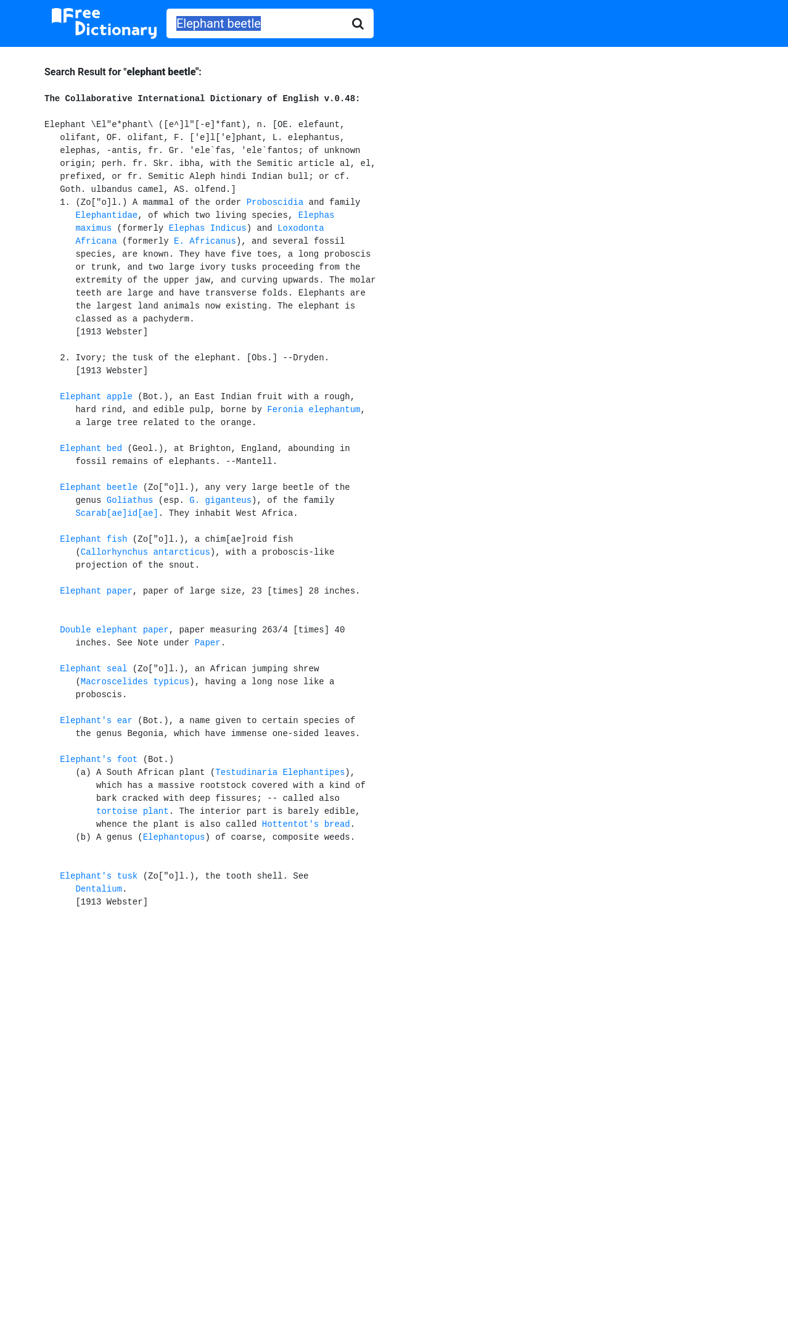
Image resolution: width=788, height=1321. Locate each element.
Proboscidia (275, 202)
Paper (208, 643)
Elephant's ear (96, 721)
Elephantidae (106, 215)
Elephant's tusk (98, 876)
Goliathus (130, 500)
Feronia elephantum (313, 410)
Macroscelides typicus (135, 682)
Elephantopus (174, 837)
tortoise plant (132, 811)
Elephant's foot (98, 759)
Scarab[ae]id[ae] (116, 513)
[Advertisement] (394, 1020)
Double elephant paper (114, 630)
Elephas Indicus (208, 228)
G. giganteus (220, 500)
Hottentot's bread (306, 824)
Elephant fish (93, 539)
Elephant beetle (98, 487)
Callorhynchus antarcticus (145, 552)
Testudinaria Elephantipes (280, 772)
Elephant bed (91, 448)
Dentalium (98, 889)
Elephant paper (96, 591)
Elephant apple (96, 397)
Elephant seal (93, 669)
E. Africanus (205, 241)
